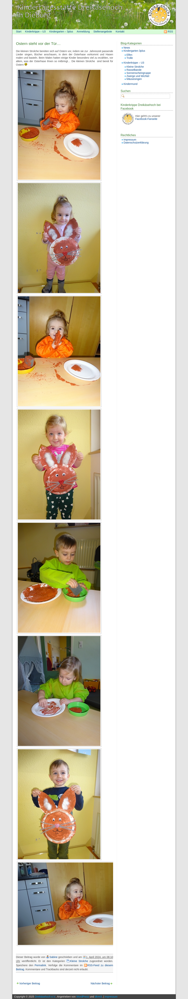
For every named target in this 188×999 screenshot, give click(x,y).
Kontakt (120, 31)
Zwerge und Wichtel (137, 76)
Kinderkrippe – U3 (35, 31)
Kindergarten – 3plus (61, 31)
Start (18, 31)
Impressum (130, 139)
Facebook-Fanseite (146, 118)
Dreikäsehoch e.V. (45, 996)
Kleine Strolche (79, 961)
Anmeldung (83, 31)
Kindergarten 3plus (134, 50)
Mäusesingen (134, 79)
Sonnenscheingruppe (138, 72)
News (127, 47)
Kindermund (131, 83)
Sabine (53, 957)
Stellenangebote (102, 31)
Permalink (40, 965)
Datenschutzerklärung (136, 142)
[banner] (94, 14)
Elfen (129, 54)
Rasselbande (134, 69)
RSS (170, 31)
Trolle (129, 57)
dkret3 (98, 996)
